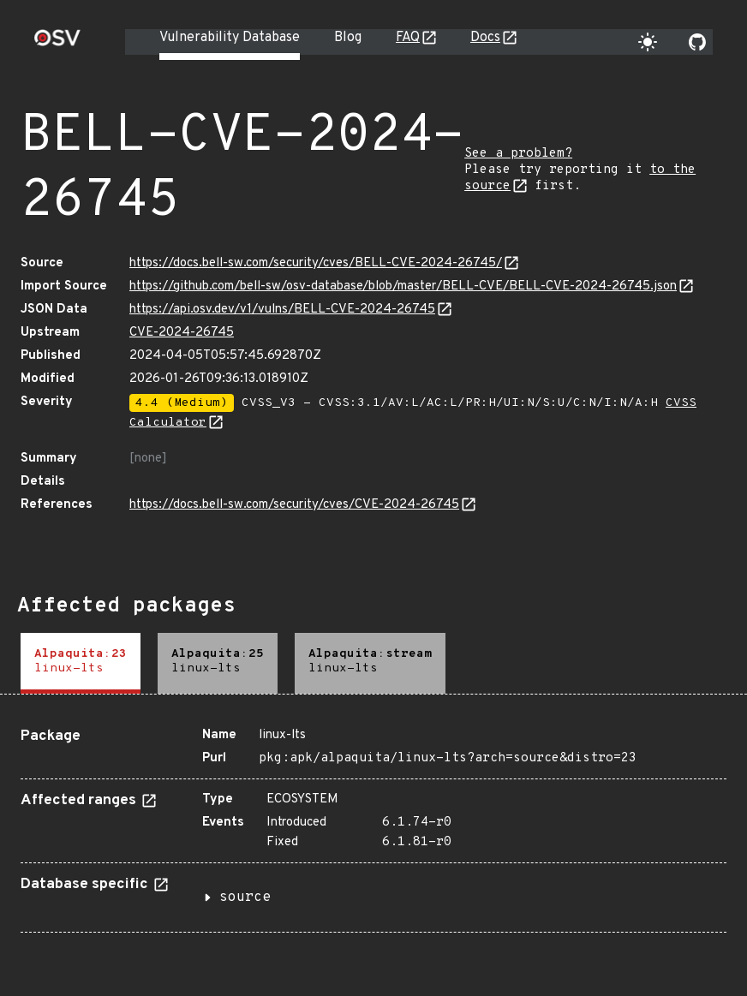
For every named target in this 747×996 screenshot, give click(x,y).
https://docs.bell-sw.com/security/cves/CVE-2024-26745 (294, 505)
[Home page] (57, 43)
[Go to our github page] (697, 42)
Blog (348, 37)
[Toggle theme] (647, 42)
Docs (485, 37)
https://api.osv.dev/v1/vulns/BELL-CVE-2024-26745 (282, 309)
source (245, 897)
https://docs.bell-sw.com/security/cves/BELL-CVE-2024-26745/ (315, 263)
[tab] (80, 663)
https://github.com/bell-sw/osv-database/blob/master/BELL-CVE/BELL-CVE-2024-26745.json (403, 286)
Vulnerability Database (229, 37)
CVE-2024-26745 (181, 333)
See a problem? (518, 154)
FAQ (408, 37)
